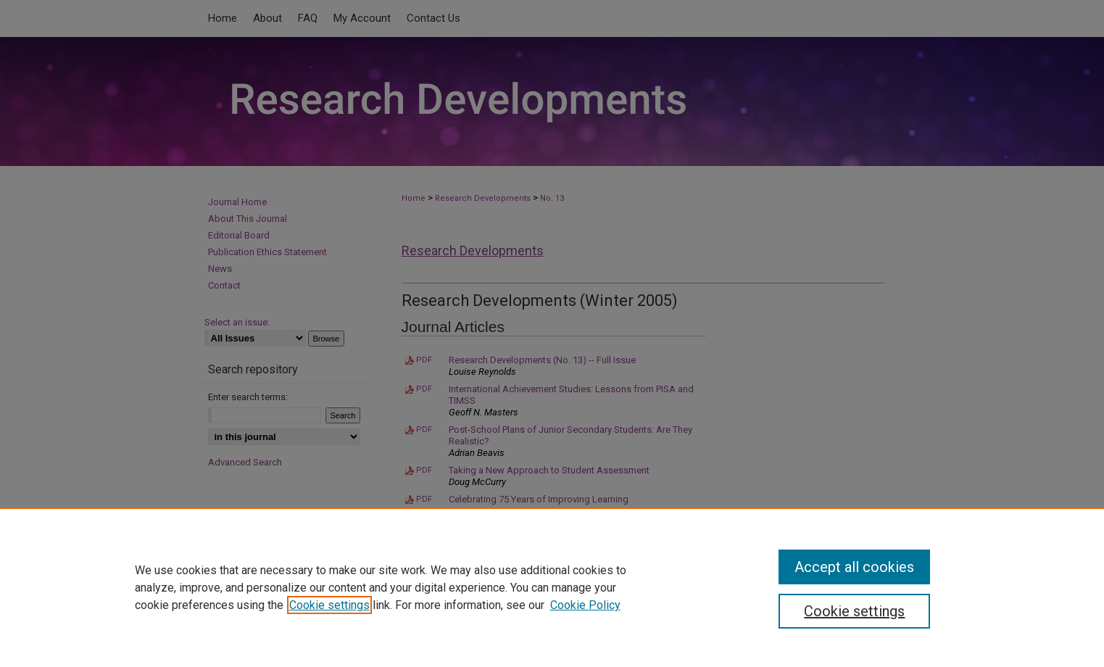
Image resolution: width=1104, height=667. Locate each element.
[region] (552, 587)
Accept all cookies (854, 567)
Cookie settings (329, 605)
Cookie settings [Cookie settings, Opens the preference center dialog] (854, 611)
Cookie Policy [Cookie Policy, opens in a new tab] (585, 605)
